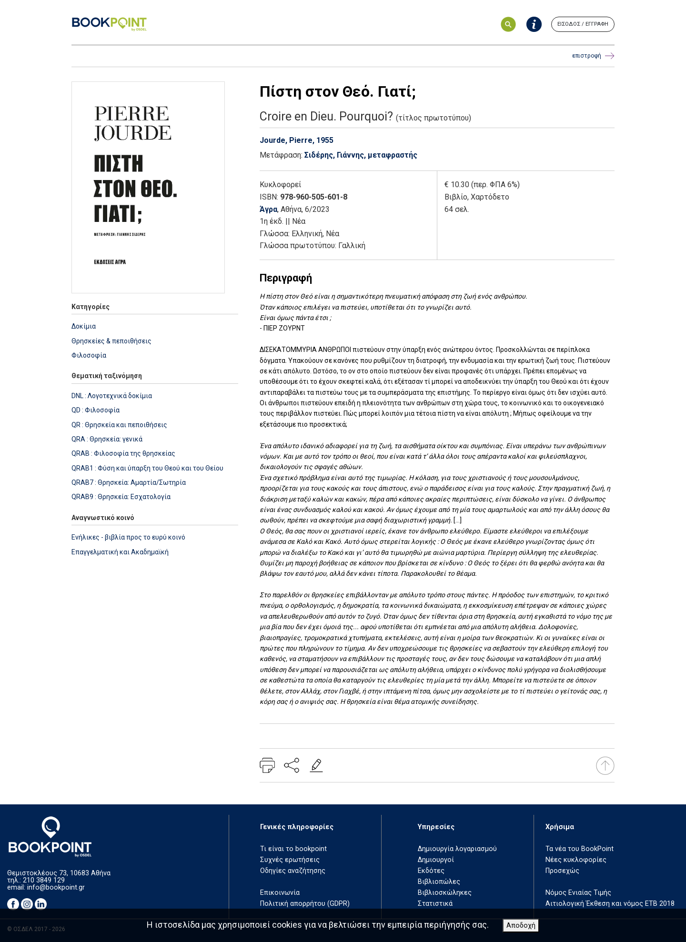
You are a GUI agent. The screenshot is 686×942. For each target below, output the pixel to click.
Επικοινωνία (280, 893)
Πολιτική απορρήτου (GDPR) (305, 904)
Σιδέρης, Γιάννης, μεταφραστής (360, 155)
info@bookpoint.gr (56, 887)
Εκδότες (431, 871)
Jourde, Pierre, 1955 (296, 140)
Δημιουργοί (436, 860)
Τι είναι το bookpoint (293, 849)
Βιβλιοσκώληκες (445, 893)
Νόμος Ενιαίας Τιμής (578, 893)
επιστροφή (593, 56)
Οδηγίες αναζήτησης (292, 871)
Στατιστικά (435, 904)
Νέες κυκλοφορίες (575, 860)
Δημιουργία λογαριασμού (457, 849)
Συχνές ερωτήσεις (290, 860)
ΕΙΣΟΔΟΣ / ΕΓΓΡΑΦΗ (582, 24)
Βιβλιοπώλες (439, 882)
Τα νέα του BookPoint (579, 849)
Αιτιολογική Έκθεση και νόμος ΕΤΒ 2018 (610, 904)
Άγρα (268, 209)
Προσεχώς (562, 871)
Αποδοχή (520, 926)
